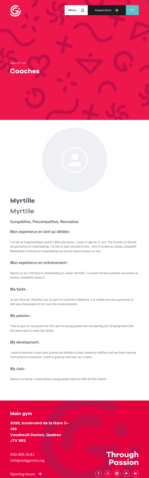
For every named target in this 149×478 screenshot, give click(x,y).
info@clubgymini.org (27, 460)
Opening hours (26, 473)
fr (132, 10)
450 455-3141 (22, 454)
